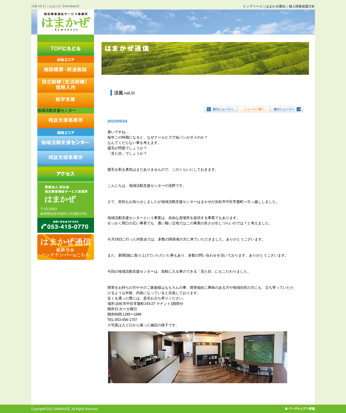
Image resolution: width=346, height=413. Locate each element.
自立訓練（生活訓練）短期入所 (65, 85)
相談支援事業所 (65, 121)
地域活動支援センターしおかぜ (65, 139)
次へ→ (286, 109)
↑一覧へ (253, 109)
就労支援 (65, 100)
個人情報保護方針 (302, 6)
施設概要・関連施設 (65, 66)
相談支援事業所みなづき (65, 158)
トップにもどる (65, 48)
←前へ (220, 109)
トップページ (252, 6)
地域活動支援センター (56, 110)
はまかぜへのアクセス (65, 173)
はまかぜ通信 (275, 6)
